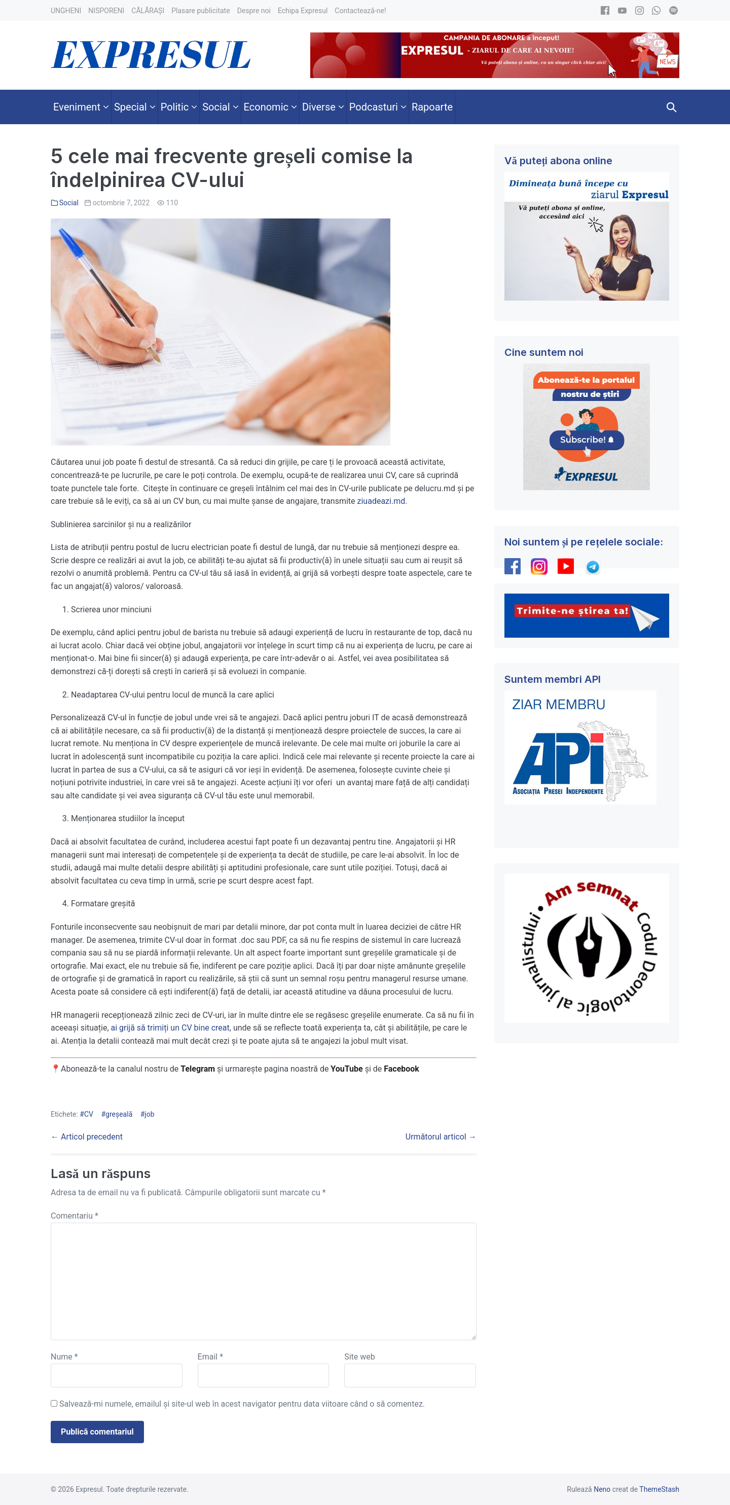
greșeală (118, 1114)
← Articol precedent (87, 1137)
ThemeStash (659, 1489)
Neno (602, 1489)
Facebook (402, 1069)
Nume (64, 1357)
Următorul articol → (441, 1137)
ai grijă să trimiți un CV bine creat (170, 1028)
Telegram (197, 1069)
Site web (359, 1357)
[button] (671, 107)
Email (210, 1357)
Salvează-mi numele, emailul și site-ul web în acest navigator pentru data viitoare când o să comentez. (242, 1404)
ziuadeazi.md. (382, 501)
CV (88, 1114)
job (149, 1114)
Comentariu (74, 1216)
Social (69, 203)
